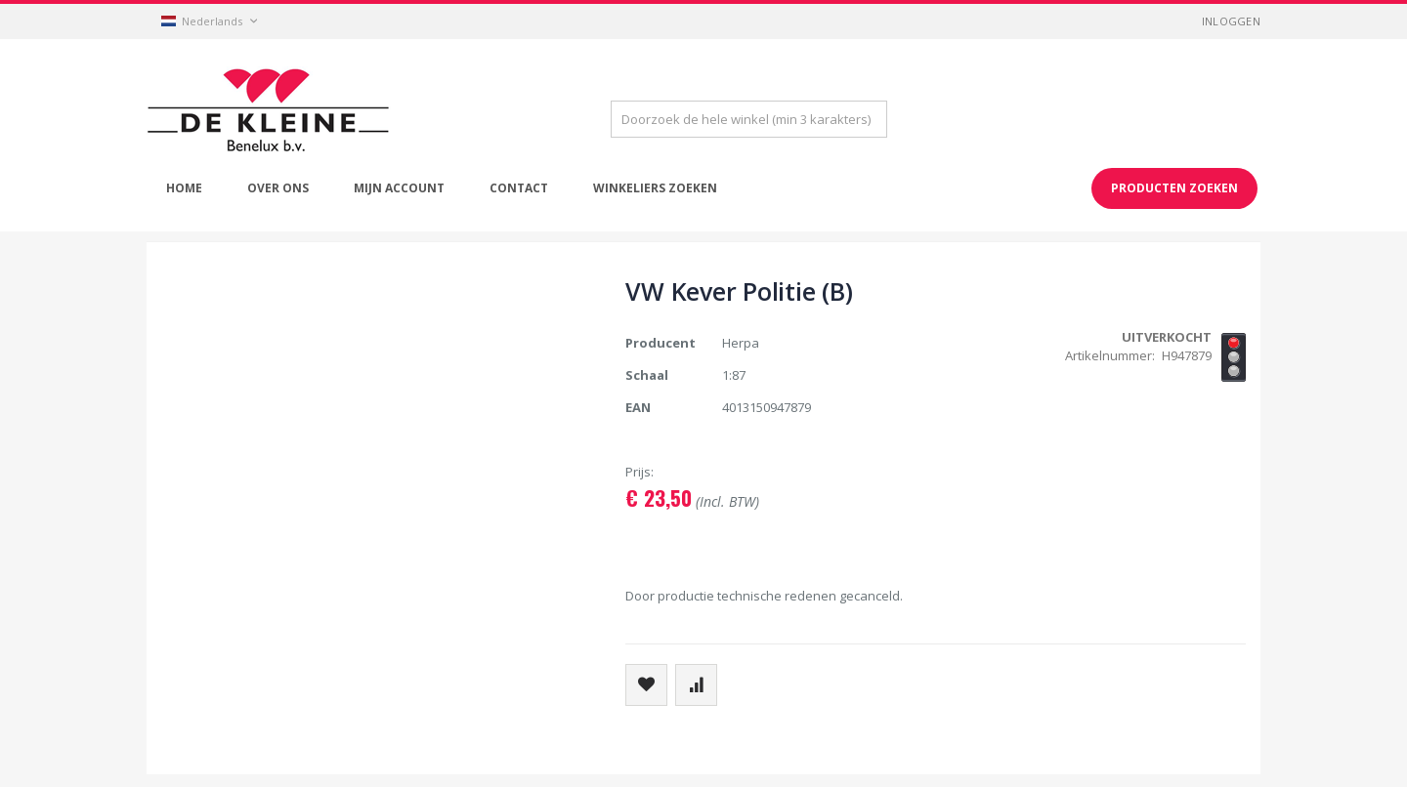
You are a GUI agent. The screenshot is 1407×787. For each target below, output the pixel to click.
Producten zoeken (1174, 188)
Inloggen (1231, 21)
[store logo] (269, 110)
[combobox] (749, 119)
